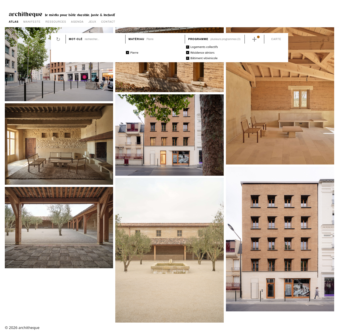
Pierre (134, 53)
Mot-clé (76, 39)
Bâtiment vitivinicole (204, 58)
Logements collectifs (204, 47)
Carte (276, 39)
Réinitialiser (58, 39)
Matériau (136, 39)
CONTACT (108, 21)
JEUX (92, 21)
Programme (198, 39)
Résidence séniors (202, 53)
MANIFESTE (31, 21)
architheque (25, 14)
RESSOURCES (55, 21)
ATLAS (13, 21)
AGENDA (77, 21)
